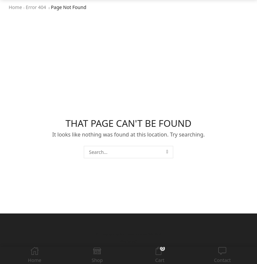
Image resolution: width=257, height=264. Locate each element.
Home (15, 7)
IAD (134, 241)
